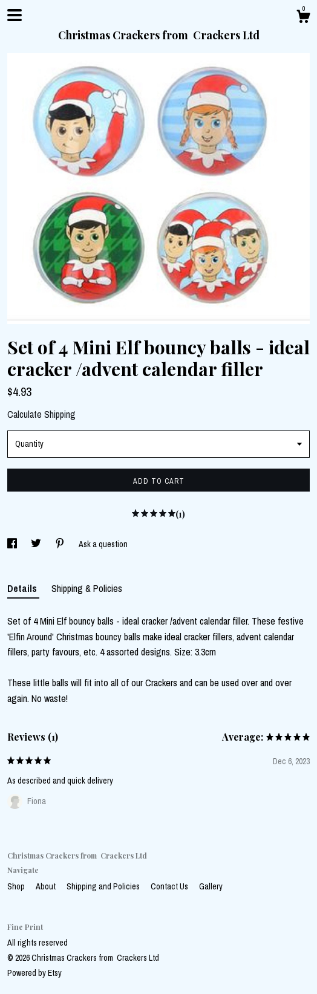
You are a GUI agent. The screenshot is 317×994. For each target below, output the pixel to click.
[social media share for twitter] (37, 544)
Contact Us (170, 886)
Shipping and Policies (104, 886)
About (46, 886)
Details (23, 588)
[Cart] (303, 18)
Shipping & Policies (86, 588)
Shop (17, 886)
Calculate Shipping (41, 414)
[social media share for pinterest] (61, 544)
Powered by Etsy (34, 972)
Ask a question (103, 544)
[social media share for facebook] (13, 544)
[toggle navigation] (14, 15)
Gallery (211, 886)
